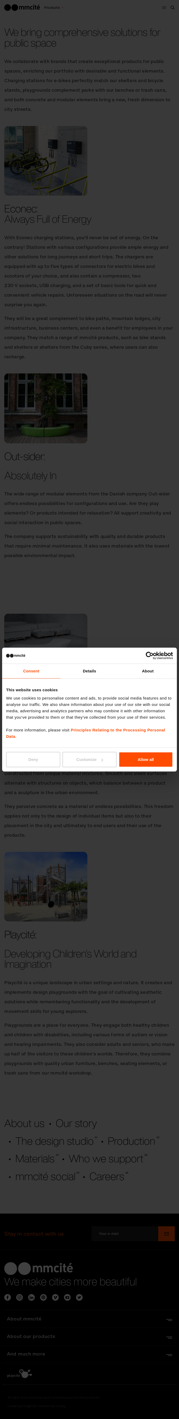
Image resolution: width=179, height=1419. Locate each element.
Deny (33, 759)
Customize (89, 759)
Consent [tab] (31, 670)
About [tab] (148, 670)
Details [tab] (89, 670)
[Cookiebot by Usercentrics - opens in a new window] (149, 655)
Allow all (146, 759)
